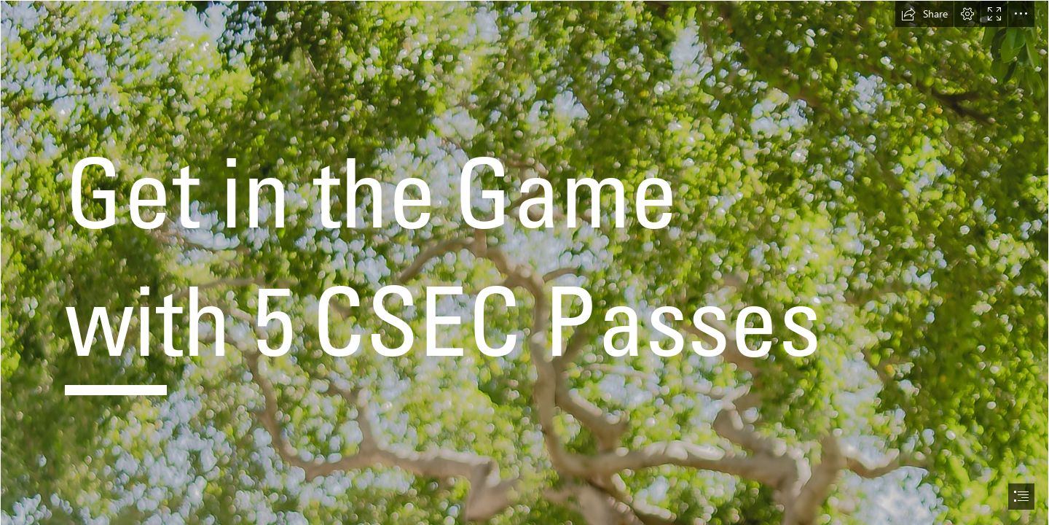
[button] (924, 14)
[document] (524, 262)
